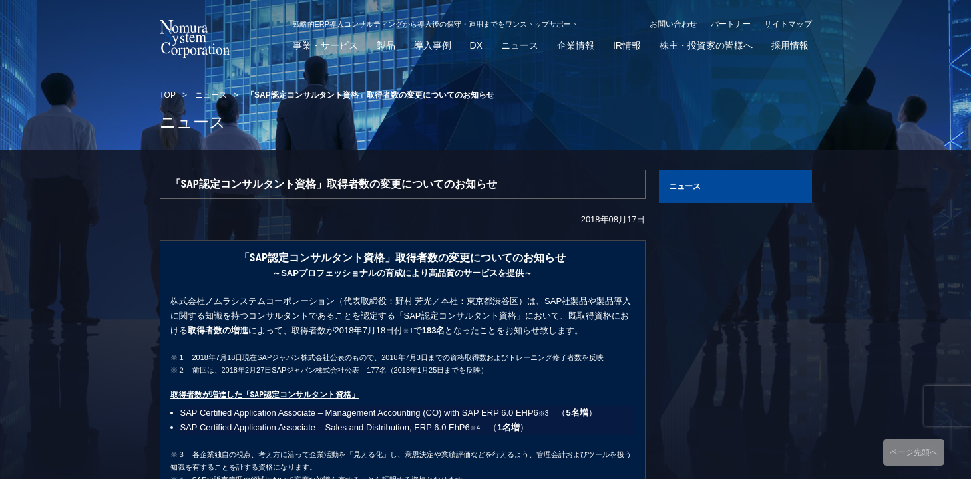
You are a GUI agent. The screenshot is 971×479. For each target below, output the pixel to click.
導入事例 (432, 46)
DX (476, 46)
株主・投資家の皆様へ (706, 46)
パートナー (731, 24)
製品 (386, 46)
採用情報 (790, 46)
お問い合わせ (673, 24)
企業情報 (575, 46)
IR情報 (627, 46)
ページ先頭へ (914, 452)
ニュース (519, 46)
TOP (168, 95)
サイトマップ (788, 24)
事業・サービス (325, 46)
